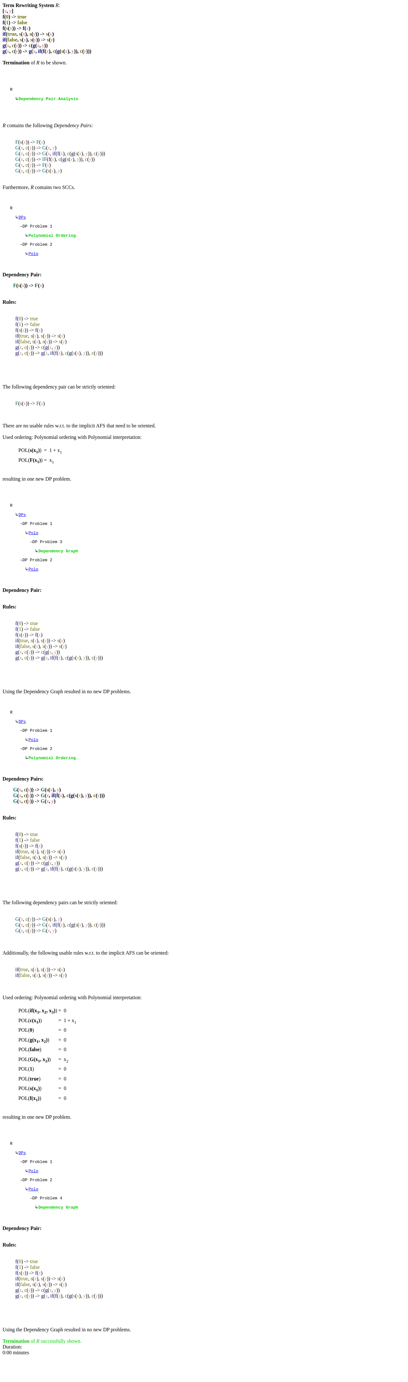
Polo (33, 260)
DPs (22, 220)
